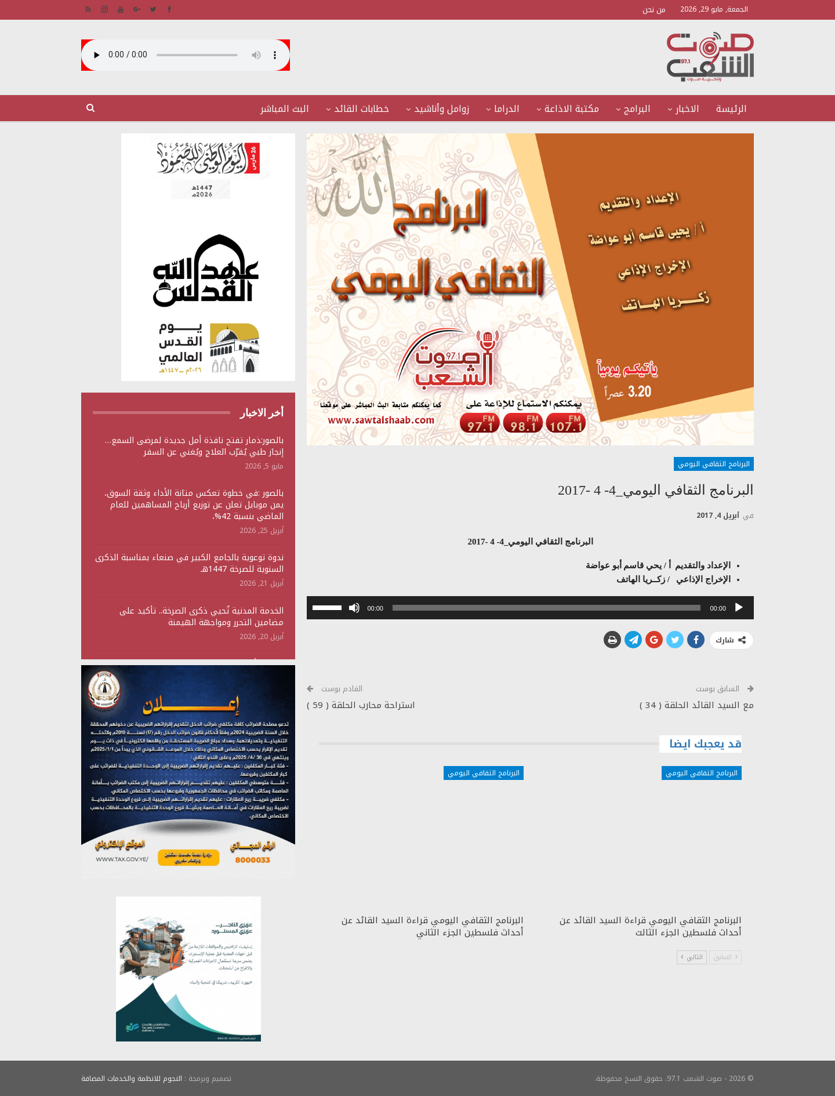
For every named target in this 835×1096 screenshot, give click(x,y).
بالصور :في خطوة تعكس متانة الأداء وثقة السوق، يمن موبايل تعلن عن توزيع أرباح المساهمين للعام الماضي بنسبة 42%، (194, 504)
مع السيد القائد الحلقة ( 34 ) (697, 705)
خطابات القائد (361, 109)
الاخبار (687, 109)
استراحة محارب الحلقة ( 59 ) (361, 705)
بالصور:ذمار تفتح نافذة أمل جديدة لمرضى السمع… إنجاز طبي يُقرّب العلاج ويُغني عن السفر (194, 446)
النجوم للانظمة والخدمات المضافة (131, 1078)
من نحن (654, 9)
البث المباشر (284, 109)
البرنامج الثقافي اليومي (714, 464)
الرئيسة (731, 109)
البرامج (637, 109)
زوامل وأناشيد (441, 109)
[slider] (547, 608)
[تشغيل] (739, 608)
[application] (530, 607)
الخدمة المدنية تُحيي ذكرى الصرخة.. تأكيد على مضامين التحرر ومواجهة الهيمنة (201, 616)
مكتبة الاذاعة (571, 109)
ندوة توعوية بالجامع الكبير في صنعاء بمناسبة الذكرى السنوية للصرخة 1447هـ (189, 563)
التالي (692, 957)
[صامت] (354, 608)
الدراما (507, 109)
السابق (725, 957)
